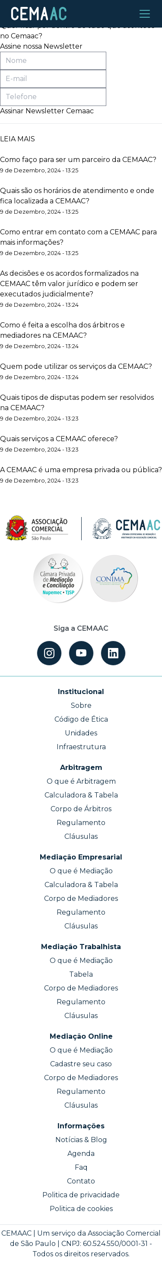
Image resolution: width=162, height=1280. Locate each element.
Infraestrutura (81, 747)
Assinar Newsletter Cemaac (47, 111)
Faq (81, 1167)
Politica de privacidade (81, 1195)
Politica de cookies (81, 1209)
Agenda (81, 1153)
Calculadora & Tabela (81, 795)
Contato (81, 1181)
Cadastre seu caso (81, 1064)
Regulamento (81, 823)
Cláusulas (81, 836)
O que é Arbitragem (81, 781)
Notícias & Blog (81, 1140)
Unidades (81, 733)
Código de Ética (81, 719)
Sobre (81, 705)
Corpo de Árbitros (81, 809)
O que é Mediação (81, 871)
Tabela (81, 974)
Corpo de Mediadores (81, 898)
